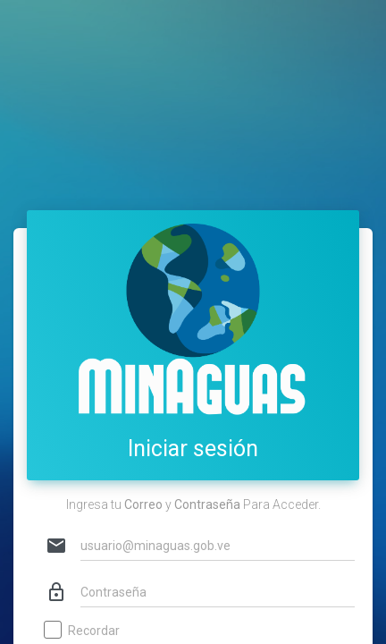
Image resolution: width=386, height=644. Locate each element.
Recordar (83, 631)
